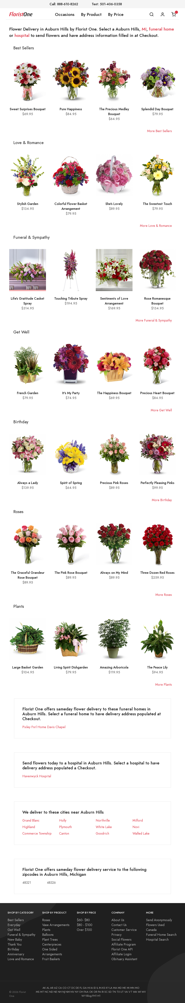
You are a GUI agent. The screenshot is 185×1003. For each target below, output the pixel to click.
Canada (151, 929)
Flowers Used (155, 925)
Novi (136, 827)
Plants (46, 929)
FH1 (94, 996)
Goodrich (102, 833)
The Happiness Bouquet (114, 393)
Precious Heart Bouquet (157, 393)
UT (122, 992)
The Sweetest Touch (157, 204)
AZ (56, 988)
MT (42, 992)
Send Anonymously (159, 920)
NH (60, 992)
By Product (91, 14)
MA (115, 988)
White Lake (104, 827)
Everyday (14, 925)
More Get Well (161, 410)
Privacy (116, 934)
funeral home (161, 29)
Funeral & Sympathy (21, 934)
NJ (63, 992)
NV (72, 992)
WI (139, 992)
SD (110, 992)
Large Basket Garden (27, 667)
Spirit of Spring (71, 483)
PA (99, 992)
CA (60, 988)
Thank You (14, 944)
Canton (64, 833)
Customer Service (124, 929)
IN (100, 988)
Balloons (48, 934)
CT (69, 988)
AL (48, 988)
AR (51, 988)
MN (132, 988)
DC (73, 988)
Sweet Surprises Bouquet (28, 109)
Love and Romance (21, 959)
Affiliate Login (121, 954)
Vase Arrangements (55, 925)
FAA (86, 992)
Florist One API (122, 949)
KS (103, 988)
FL (81, 988)
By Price (116, 14)
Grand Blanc (30, 820)
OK (91, 992)
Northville (103, 820)
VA (126, 992)
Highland (28, 827)
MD (120, 988)
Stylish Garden (27, 204)
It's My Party (71, 393)
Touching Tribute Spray (70, 298)
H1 (98, 996)
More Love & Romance (156, 225)
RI (103, 992)
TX (118, 992)
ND (51, 992)
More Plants (163, 684)
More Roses (163, 594)
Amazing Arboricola (114, 667)
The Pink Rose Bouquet (70, 572)
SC (106, 992)
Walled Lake (141, 833)
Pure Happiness (71, 109)
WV (144, 992)
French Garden (27, 393)
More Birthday (162, 500)
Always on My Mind (114, 572)
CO (65, 988)
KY (107, 988)
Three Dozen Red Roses (157, 572)
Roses (46, 920)
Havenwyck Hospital (36, 776)
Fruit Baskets (51, 959)
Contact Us (119, 925)
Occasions (64, 14)
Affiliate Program (123, 944)
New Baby (15, 939)
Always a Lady (27, 483)
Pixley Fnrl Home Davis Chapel (43, 727)
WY (84, 996)
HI (88, 988)
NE (55, 992)
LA (110, 988)
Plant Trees (50, 939)
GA (85, 988)
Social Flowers (121, 939)
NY (76, 992)
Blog (89, 996)
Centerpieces (51, 944)
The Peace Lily (157, 667)
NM (68, 992)
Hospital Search (157, 939)
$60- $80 (83, 920)
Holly (62, 820)
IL (97, 988)
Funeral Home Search (161, 934)
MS (37, 992)
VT (130, 992)
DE (77, 988)
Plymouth (65, 827)
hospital (21, 35)
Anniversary (16, 954)
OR (95, 992)
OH (81, 992)
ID (95, 988)
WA (135, 992)
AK (44, 988)
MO (137, 988)
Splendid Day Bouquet (157, 109)
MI (144, 29)
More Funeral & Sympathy (154, 320)
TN (114, 992)
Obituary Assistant (124, 959)
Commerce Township (37, 833)
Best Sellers (16, 920)
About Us (117, 920)
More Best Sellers (159, 131)
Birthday (13, 949)
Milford (138, 820)
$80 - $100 (84, 925)
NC (47, 992)
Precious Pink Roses (114, 483)
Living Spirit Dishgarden (71, 667)
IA (92, 988)
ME (124, 988)
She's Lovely (114, 204)
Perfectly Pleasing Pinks (157, 483)
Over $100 (84, 929)
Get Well (14, 929)
